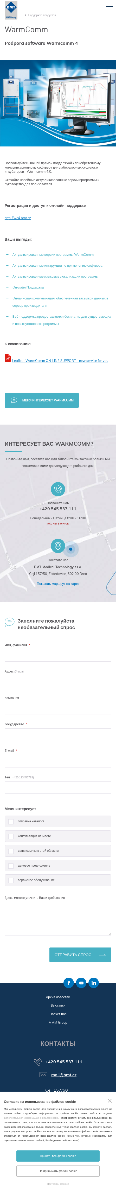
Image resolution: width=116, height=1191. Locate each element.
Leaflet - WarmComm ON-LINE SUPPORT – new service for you (60, 360)
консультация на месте (28, 838)
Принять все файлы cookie (58, 1155)
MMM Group (58, 1022)
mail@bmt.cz (63, 1074)
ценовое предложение (27, 867)
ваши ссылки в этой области (32, 853)
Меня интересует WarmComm (48, 400)
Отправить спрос (73, 954)
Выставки (58, 1005)
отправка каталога (24, 823)
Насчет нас (57, 1014)
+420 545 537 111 (58, 508)
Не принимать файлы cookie (58, 1171)
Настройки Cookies (58, 1183)
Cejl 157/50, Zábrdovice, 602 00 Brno (58, 574)
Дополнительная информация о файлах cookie (31, 1117)
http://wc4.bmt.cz (18, 218)
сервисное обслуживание (30, 882)
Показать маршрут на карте (58, 583)
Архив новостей (58, 997)
